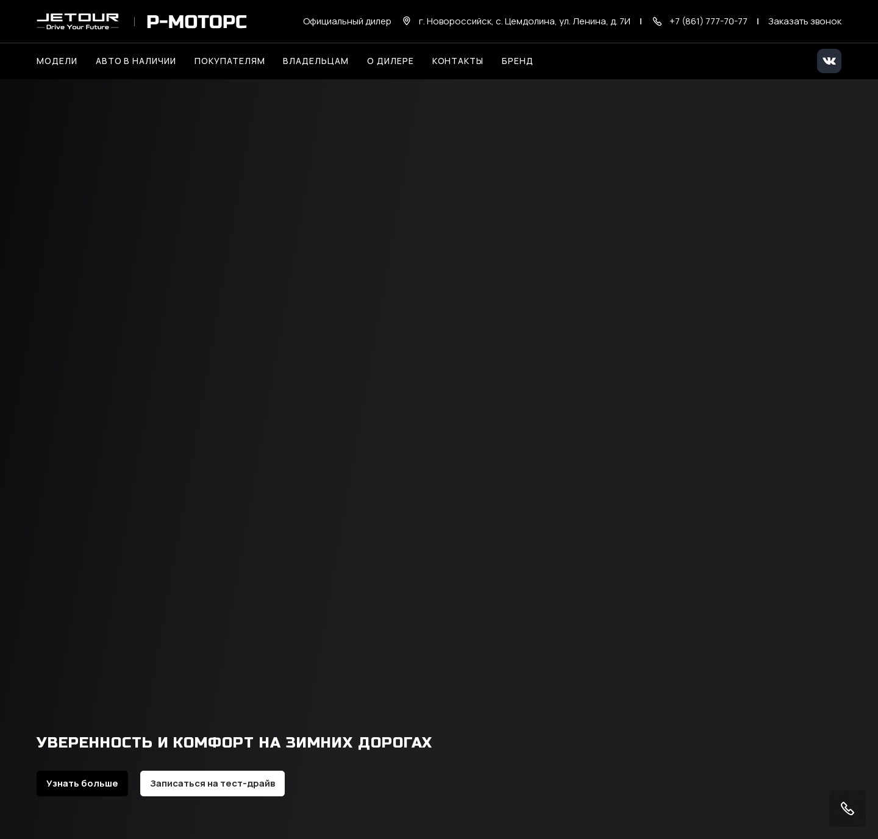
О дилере (390, 60)
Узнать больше (82, 783)
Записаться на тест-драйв (212, 783)
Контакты (458, 60)
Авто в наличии (136, 60)
